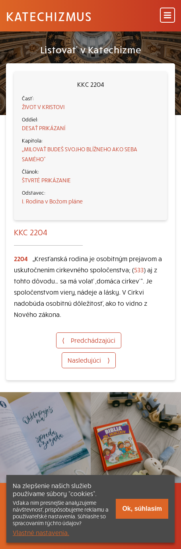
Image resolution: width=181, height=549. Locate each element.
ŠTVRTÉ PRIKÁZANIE (46, 180)
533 (139, 270)
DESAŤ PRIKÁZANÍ (43, 127)
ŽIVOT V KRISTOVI (43, 106)
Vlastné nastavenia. (41, 532)
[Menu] (167, 16)
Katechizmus (49, 16)
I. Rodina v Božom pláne (52, 201)
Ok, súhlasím (142, 508)
